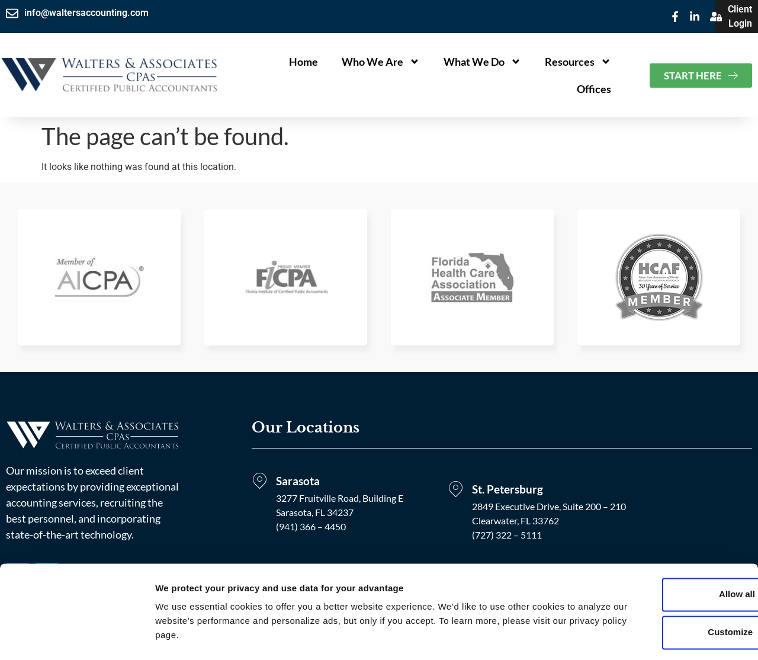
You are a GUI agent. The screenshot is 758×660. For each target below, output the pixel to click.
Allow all (659, 563)
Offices (594, 88)
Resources (578, 61)
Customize (659, 601)
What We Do (482, 61)
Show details (182, 637)
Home (303, 61)
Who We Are (381, 61)
